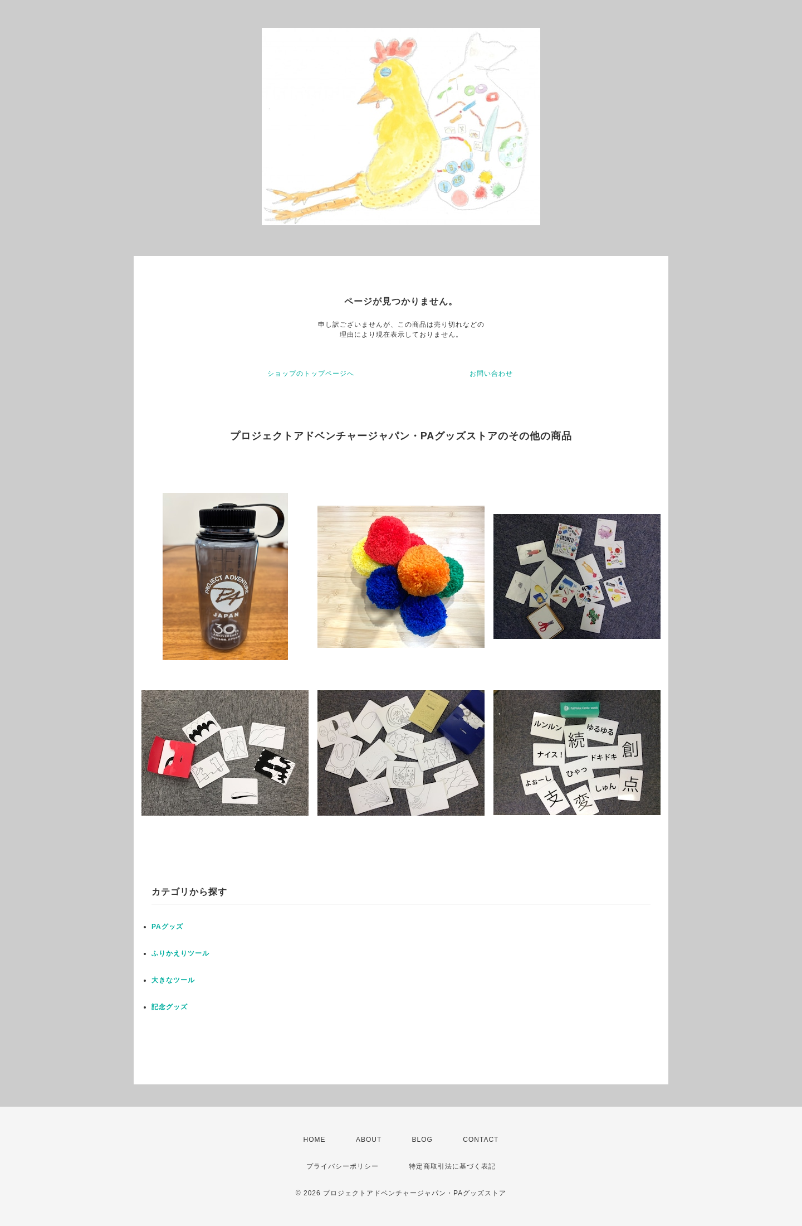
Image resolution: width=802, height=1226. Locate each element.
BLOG (422, 1139)
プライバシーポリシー (342, 1166)
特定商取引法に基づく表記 (452, 1166)
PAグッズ (167, 927)
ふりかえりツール (180, 953)
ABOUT (369, 1139)
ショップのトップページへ (310, 373)
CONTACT (480, 1139)
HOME (315, 1139)
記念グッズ (169, 1007)
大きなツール (173, 980)
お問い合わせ (491, 373)
